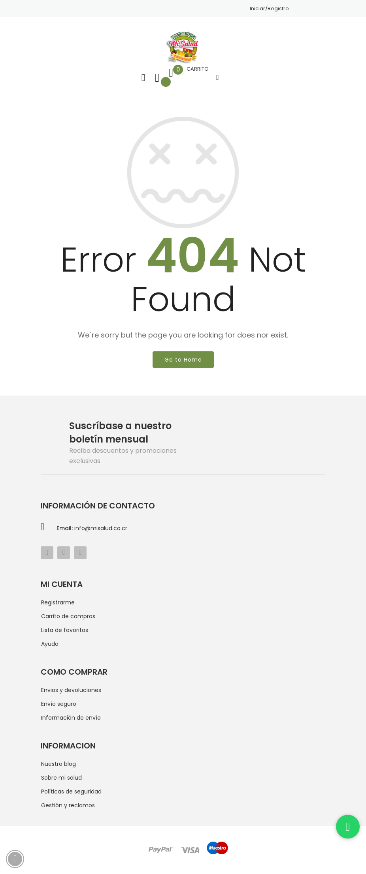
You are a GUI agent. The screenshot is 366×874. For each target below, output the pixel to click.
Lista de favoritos (64, 630)
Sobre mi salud (61, 778)
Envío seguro (58, 704)
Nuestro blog (58, 764)
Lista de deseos (157, 78)
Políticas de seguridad (71, 791)
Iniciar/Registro (269, 8)
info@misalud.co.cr (92, 528)
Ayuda (49, 644)
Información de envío (71, 718)
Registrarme (58, 602)
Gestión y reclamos (68, 805)
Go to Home (183, 360)
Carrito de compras (68, 616)
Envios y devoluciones (71, 690)
